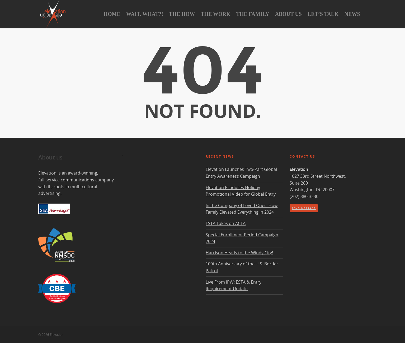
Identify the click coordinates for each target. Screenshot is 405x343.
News (352, 14)
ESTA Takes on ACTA (226, 223)
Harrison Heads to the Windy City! (239, 253)
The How (182, 14)
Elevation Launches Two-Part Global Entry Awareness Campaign (241, 172)
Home (111, 14)
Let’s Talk (323, 14)
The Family (252, 14)
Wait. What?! (144, 14)
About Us (288, 14)
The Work (215, 14)
